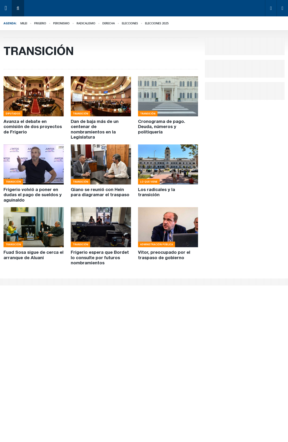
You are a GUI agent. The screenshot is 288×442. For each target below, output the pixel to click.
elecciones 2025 (156, 23)
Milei (23, 23)
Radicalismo (86, 23)
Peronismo (61, 23)
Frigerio (40, 23)
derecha (108, 23)
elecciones (130, 23)
